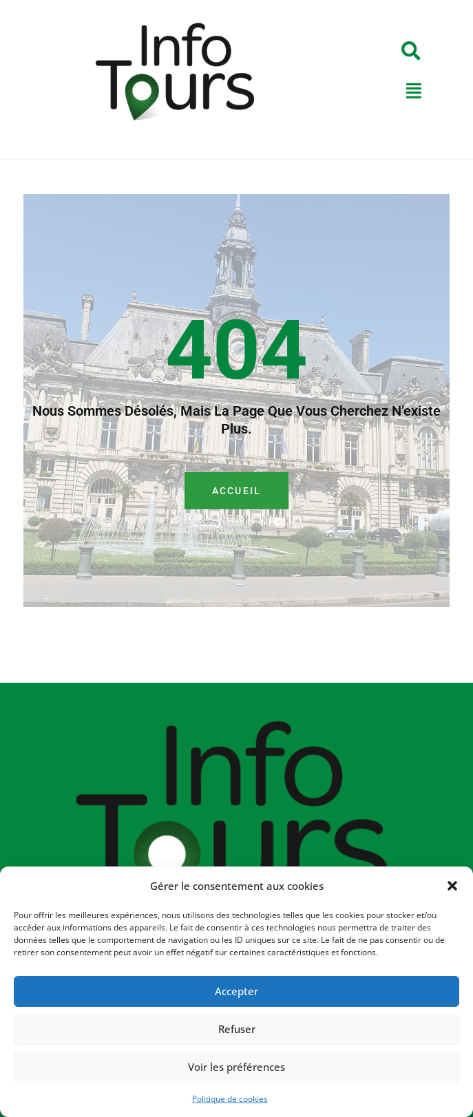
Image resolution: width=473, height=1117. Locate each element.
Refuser (236, 1029)
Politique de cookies (230, 1099)
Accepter (236, 991)
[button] (452, 886)
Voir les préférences (236, 1067)
